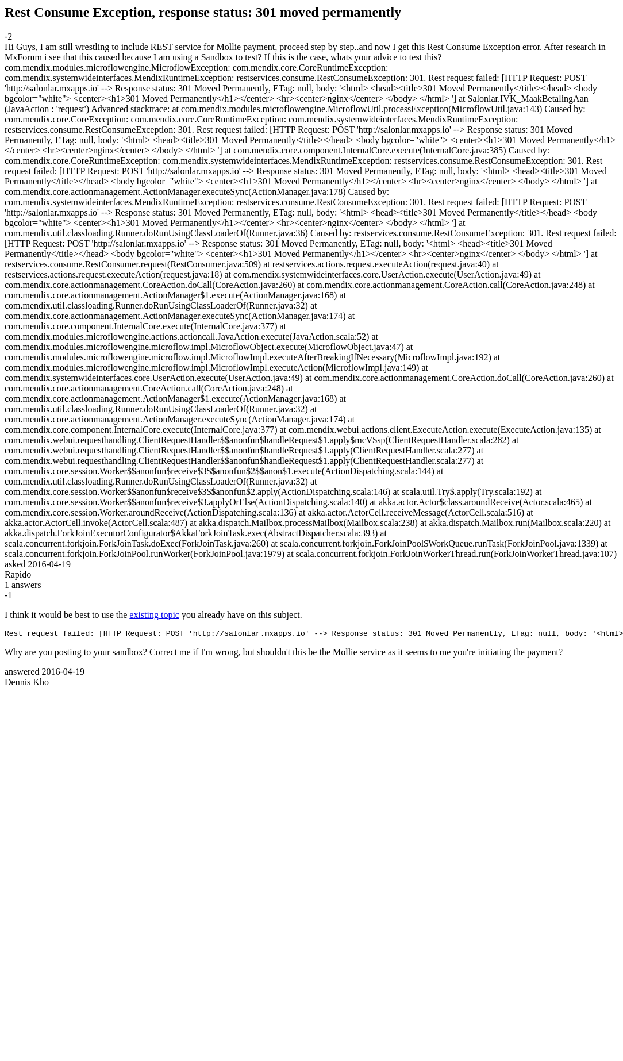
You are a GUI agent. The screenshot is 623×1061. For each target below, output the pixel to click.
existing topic (154, 615)
